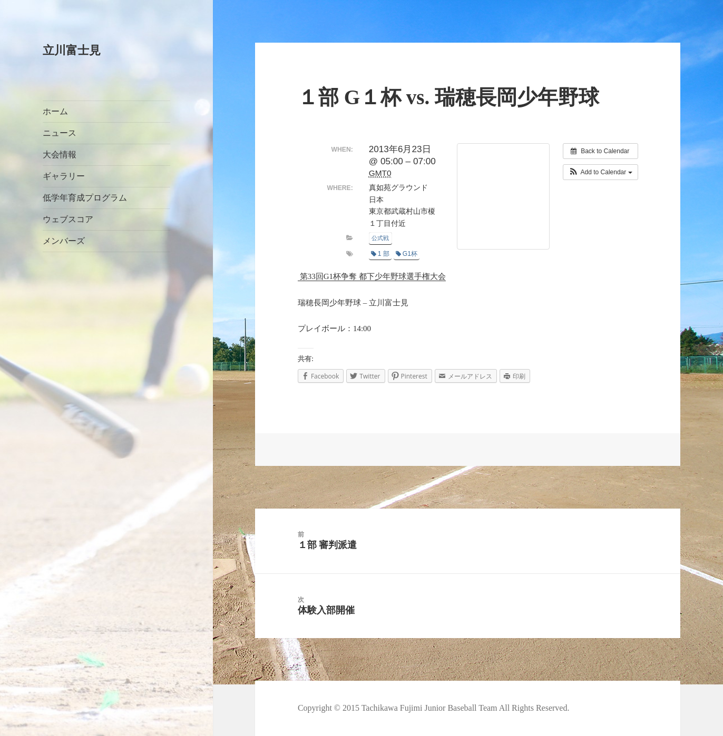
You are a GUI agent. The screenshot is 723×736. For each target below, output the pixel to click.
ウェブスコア (68, 219)
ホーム (55, 111)
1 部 (380, 253)
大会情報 (59, 154)
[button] (600, 172)
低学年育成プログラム (85, 197)
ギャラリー (64, 176)
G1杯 (406, 253)
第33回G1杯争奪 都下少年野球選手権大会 (372, 276)
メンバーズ (64, 240)
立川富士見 (72, 50)
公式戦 (380, 238)
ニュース (59, 132)
